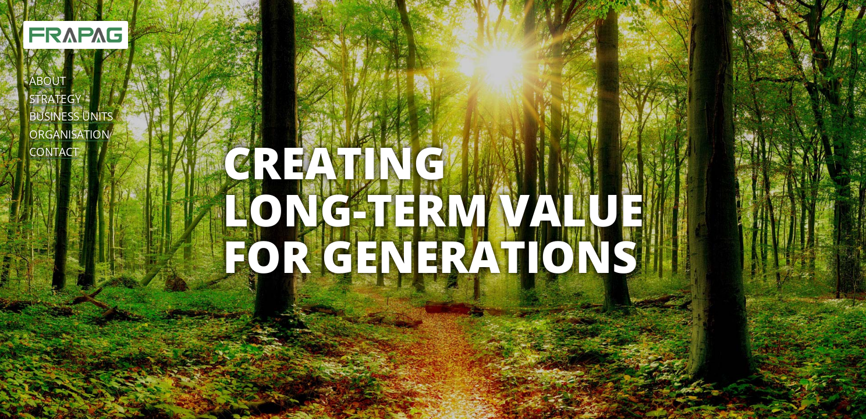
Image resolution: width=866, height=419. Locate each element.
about (47, 80)
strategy (55, 98)
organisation (69, 134)
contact (54, 151)
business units (71, 116)
